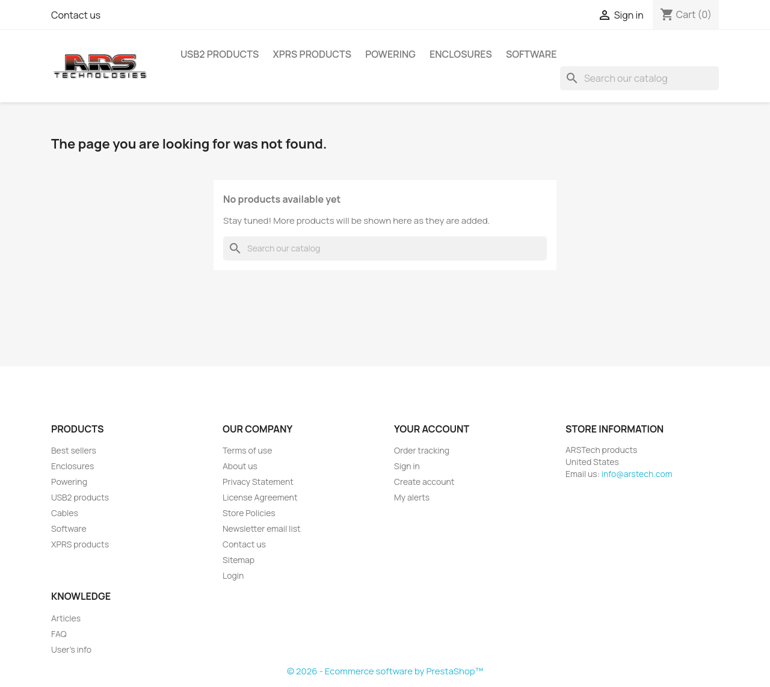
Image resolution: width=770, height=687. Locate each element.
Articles (66, 618)
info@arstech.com (637, 473)
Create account (424, 481)
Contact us (75, 15)
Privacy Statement (258, 481)
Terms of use (247, 450)
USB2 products (219, 54)
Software (531, 54)
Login (233, 575)
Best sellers (73, 450)
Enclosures (461, 54)
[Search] (639, 78)
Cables (64, 513)
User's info (71, 649)
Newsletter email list (262, 528)
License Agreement (260, 497)
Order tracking (421, 450)
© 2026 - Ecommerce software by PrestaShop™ (385, 671)
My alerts (412, 497)
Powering (390, 54)
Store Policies (249, 513)
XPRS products (312, 54)
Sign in (407, 466)
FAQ (59, 633)
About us (240, 466)
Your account (431, 429)
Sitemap (238, 559)
